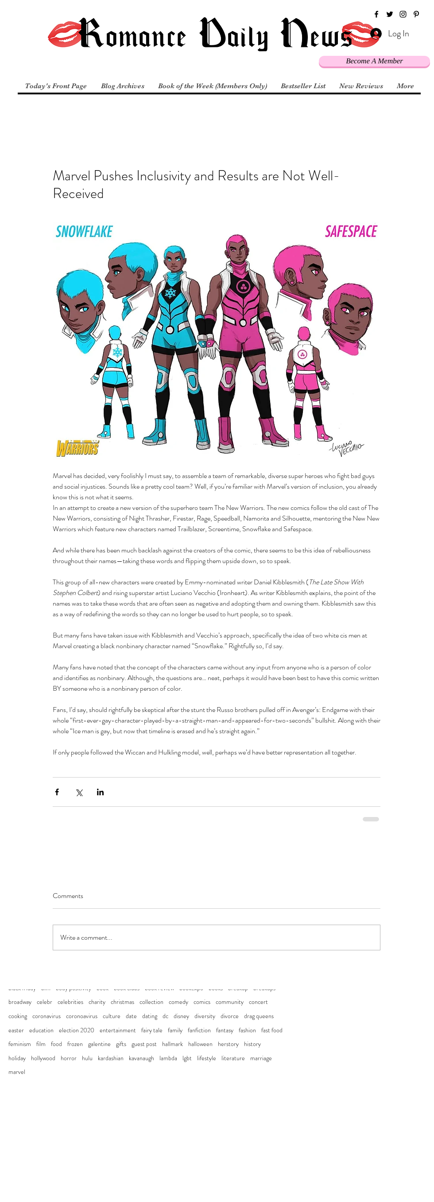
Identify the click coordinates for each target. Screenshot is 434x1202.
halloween (200, 1044)
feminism (19, 1044)
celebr (44, 1002)
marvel (16, 1072)
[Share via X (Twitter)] (78, 792)
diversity (204, 1016)
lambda (168, 1058)
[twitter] (389, 14)
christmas (122, 1002)
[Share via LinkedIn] (100, 792)
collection (151, 1002)
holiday (17, 1058)
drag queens (259, 1016)
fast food (272, 1030)
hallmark (172, 1044)
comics (202, 1002)
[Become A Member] (374, 61)
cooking (17, 1016)
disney (181, 1016)
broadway (19, 1002)
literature (233, 1058)
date (131, 1016)
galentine (99, 1044)
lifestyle (206, 1058)
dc (165, 1016)
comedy (178, 1002)
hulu (87, 1058)
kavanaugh (141, 1058)
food (56, 1044)
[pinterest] (416, 14)
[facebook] (376, 14)
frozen (75, 1044)
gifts (121, 1044)
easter (16, 1030)
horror (69, 1058)
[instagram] (403, 14)
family (175, 1030)
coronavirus (46, 1016)
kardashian (111, 1058)
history (252, 1044)
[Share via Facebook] (57, 792)
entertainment (118, 1030)
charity (97, 1002)
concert (258, 1002)
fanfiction (199, 1030)
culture (111, 1016)
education (41, 1030)
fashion (247, 1030)
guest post (144, 1044)
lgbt (187, 1058)
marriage (261, 1058)
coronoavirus (81, 1016)
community (230, 1002)
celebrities (70, 1002)
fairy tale (152, 1030)
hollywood (43, 1058)
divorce (230, 1016)
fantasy (224, 1030)
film (41, 1044)
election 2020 (76, 1030)
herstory (228, 1044)
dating (149, 1016)
